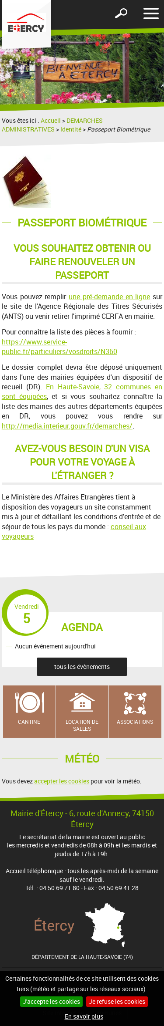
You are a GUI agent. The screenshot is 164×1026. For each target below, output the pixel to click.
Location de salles (82, 725)
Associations (135, 721)
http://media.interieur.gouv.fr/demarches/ (67, 426)
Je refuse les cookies (117, 1001)
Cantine (29, 721)
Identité (70, 129)
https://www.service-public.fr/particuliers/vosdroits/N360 (59, 346)
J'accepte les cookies (51, 1001)
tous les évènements (82, 666)
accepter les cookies (61, 781)
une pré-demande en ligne (109, 296)
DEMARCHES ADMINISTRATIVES (52, 124)
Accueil (51, 120)
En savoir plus (84, 1016)
